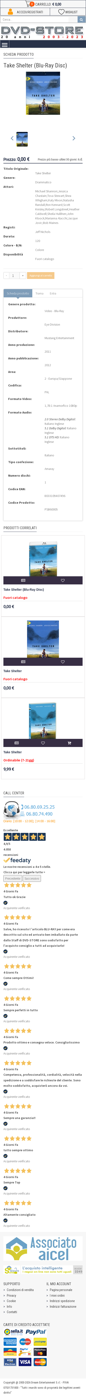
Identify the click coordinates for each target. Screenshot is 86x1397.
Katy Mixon (55, 200)
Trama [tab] (39, 293)
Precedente (12, 878)
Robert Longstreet (56, 209)
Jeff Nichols (42, 232)
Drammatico (43, 182)
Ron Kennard (54, 205)
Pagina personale (61, 1290)
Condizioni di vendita (20, 1290)
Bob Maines (50, 223)
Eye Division (52, 324)
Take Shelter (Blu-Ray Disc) (23, 589)
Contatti (12, 1312)
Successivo (32, 878)
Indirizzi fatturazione (63, 1306)
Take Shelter (12, 671)
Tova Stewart (55, 196)
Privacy (11, 1295)
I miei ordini (57, 1295)
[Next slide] (73, 139)
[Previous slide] (12, 139)
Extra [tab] (53, 293)
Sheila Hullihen (56, 214)
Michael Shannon (46, 191)
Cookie (11, 1301)
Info (9, 1306)
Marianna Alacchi (56, 218)
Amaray (49, 469)
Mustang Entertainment (59, 338)
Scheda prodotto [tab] (18, 293)
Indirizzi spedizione (62, 1301)
